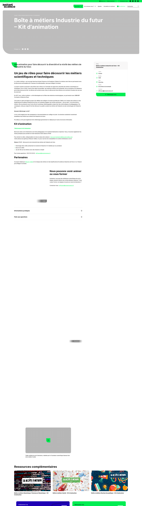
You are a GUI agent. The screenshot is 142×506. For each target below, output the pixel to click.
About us (102, 1)
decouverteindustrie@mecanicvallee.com (61, 137)
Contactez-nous (124, 1)
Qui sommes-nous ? (89, 6)
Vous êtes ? (78, 6)
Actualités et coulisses (109, 6)
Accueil (15, 15)
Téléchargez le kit (110, 94)
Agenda (99, 6)
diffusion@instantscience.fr (43, 153)
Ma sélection (122, 6)
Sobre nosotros (110, 1)
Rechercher (133, 6)
